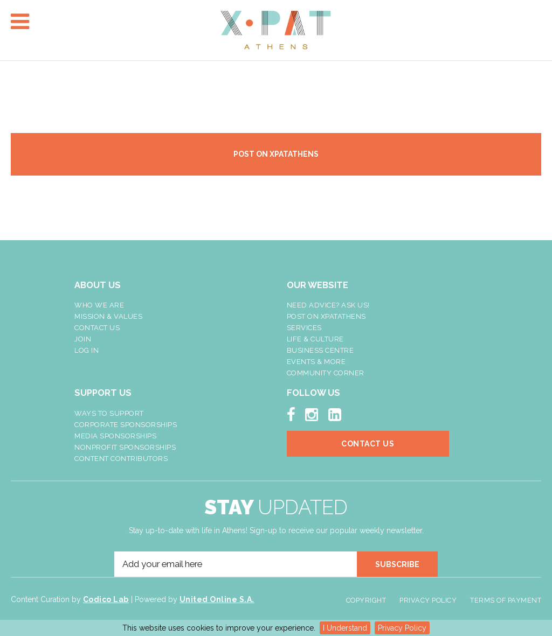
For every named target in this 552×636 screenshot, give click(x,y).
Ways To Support (109, 413)
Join (82, 339)
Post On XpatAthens (326, 316)
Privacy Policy (402, 628)
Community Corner (325, 373)
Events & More (316, 362)
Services (304, 328)
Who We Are (99, 305)
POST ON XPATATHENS (276, 154)
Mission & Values (108, 316)
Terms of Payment (505, 600)
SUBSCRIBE (397, 564)
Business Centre (320, 350)
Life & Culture (315, 339)
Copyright (366, 600)
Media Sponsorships (115, 436)
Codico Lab (106, 599)
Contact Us (97, 328)
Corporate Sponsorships (125, 425)
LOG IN (86, 350)
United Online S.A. (217, 599)
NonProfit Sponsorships (125, 447)
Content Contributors (121, 459)
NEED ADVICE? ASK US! (328, 305)
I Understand (345, 628)
